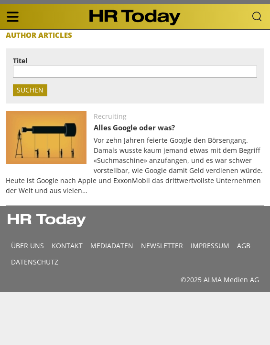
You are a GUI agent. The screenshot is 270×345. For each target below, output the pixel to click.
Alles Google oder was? (134, 128)
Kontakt (67, 245)
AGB (243, 245)
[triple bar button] (12, 16)
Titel (20, 60)
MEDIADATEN (111, 245)
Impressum (210, 245)
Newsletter (162, 245)
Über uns (27, 245)
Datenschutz (34, 261)
